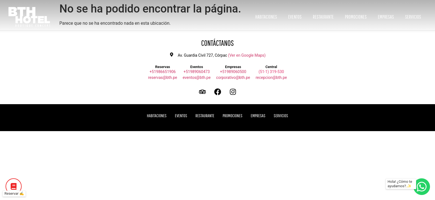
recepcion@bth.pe (271, 77)
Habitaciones (266, 16)
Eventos (295, 16)
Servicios (413, 16)
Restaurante (323, 16)
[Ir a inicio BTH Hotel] (29, 17)
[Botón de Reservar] (14, 186)
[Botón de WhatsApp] (421, 186)
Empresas (386, 16)
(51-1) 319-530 (271, 71)
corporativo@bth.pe (233, 77)
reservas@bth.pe (162, 77)
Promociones (356, 16)
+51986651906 (163, 71)
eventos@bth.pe (197, 77)
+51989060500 (233, 71)
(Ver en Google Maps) (246, 55)
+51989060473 (197, 71)
